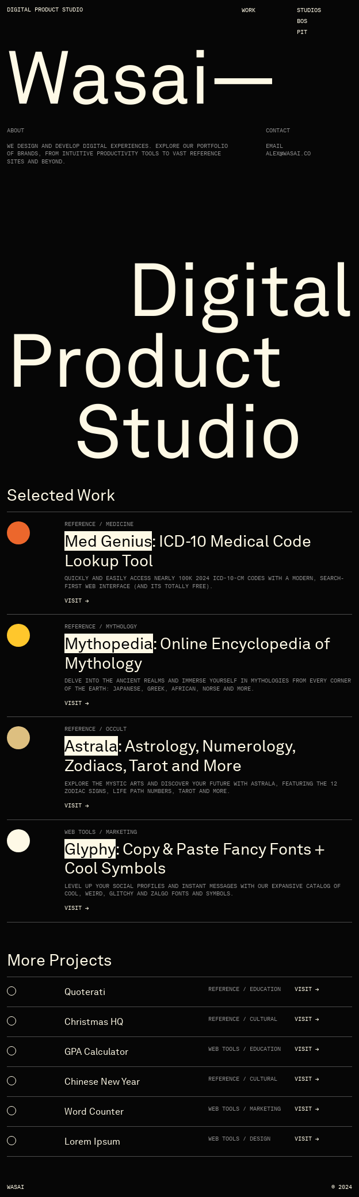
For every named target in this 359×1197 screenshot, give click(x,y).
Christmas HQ (93, 1021)
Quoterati (84, 991)
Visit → (76, 600)
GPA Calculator (96, 1051)
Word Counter (94, 1111)
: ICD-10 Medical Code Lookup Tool (187, 551)
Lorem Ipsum (92, 1141)
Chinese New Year (102, 1081)
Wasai (15, 1187)
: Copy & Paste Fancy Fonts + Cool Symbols (194, 859)
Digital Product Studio (45, 9)
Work (248, 10)
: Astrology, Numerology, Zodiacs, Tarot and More (179, 756)
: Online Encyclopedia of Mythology (197, 653)
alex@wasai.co (288, 153)
